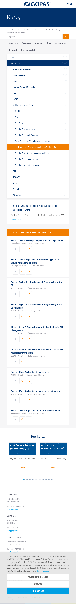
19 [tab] (49, 479)
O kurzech (13, 50)
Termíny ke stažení (28, 50)
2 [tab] (24, 479)
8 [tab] (33, 479)
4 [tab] (27, 479)
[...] (26, 448)
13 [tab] (40, 479)
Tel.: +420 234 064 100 (16, 506)
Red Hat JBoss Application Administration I (30, 372)
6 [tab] (30, 479)
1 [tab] (23, 479)
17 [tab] (46, 479)
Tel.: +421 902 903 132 (16, 549)
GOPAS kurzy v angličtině (56, 43)
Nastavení (38, 584)
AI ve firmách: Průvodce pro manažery (22, 447)
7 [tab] (32, 479)
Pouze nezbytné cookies (38, 577)
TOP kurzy (38, 43)
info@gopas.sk (12, 552)
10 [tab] (36, 479)
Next (9, 458)
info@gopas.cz (12, 509)
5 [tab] (29, 479)
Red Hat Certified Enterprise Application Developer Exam (37, 240)
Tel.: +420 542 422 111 (16, 528)
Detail (22, 467)
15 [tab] (43, 479)
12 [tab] (39, 479)
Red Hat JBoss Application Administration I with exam (35, 391)
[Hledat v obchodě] (35, 36)
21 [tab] (52, 479)
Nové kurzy (26, 43)
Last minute (13, 43)
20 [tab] (51, 479)
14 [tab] (42, 479)
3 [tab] (26, 479)
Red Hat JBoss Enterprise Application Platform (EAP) (31, 232)
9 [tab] (35, 479)
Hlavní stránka (11, 30)
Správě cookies (43, 571)
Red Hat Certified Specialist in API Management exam (35, 410)
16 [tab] (45, 479)
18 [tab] (48, 479)
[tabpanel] (22, 458)
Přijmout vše (38, 591)
